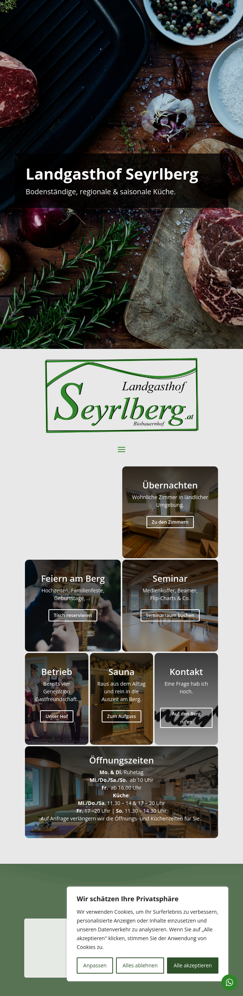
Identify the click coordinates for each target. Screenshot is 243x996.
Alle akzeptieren (193, 965)
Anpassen (95, 965)
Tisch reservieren (73, 615)
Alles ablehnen (140, 965)
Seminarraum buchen (170, 615)
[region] (147, 934)
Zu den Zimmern (170, 522)
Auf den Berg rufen (186, 718)
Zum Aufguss (121, 716)
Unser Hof (57, 716)
